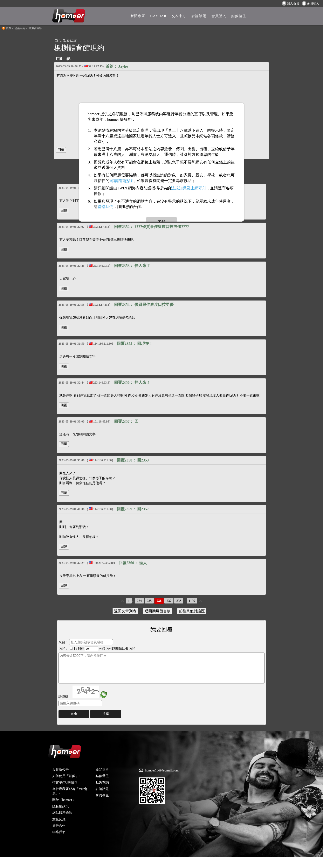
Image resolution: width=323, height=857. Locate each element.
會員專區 (102, 795)
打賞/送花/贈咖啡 (64, 782)
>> (201, 600)
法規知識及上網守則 (188, 188)
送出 (74, 714)
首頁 (8, 28)
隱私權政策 (60, 806)
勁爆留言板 (35, 28)
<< (122, 600)
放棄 (105, 714)
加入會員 (290, 3)
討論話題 (20, 28)
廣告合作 (59, 825)
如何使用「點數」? (66, 776)
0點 (68, 59)
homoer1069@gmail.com (162, 770)
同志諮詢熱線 (121, 180)
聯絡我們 (59, 832)
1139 (192, 600)
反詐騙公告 (60, 769)
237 (168, 600)
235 (149, 600)
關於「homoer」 (64, 800)
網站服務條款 (62, 812)
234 (139, 600)
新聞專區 (102, 769)
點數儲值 (102, 776)
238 (178, 600)
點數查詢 (102, 782)
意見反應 (59, 819)
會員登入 (310, 3)
